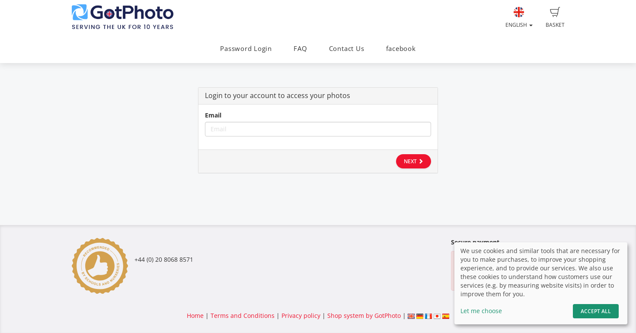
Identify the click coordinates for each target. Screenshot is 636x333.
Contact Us (346, 48)
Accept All (596, 311)
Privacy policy (300, 315)
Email (213, 115)
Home (195, 315)
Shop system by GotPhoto (364, 315)
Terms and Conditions (243, 315)
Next (413, 161)
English (519, 18)
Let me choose (481, 311)
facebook (401, 48)
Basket (555, 18)
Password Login (246, 48)
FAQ (300, 48)
